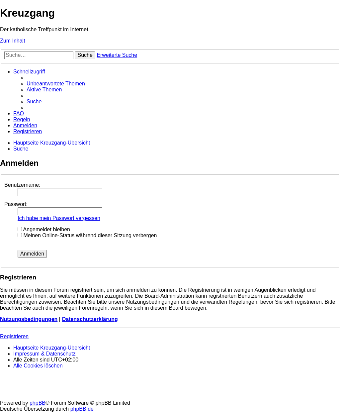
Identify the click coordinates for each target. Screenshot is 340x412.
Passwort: (16, 204)
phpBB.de (82, 409)
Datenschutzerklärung (90, 319)
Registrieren (14, 336)
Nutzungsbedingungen (28, 319)
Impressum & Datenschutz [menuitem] (44, 354)
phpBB (37, 403)
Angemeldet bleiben (44, 229)
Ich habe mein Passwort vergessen (59, 218)
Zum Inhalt (12, 41)
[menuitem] (56, 83)
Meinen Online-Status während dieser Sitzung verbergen (87, 235)
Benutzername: (22, 185)
